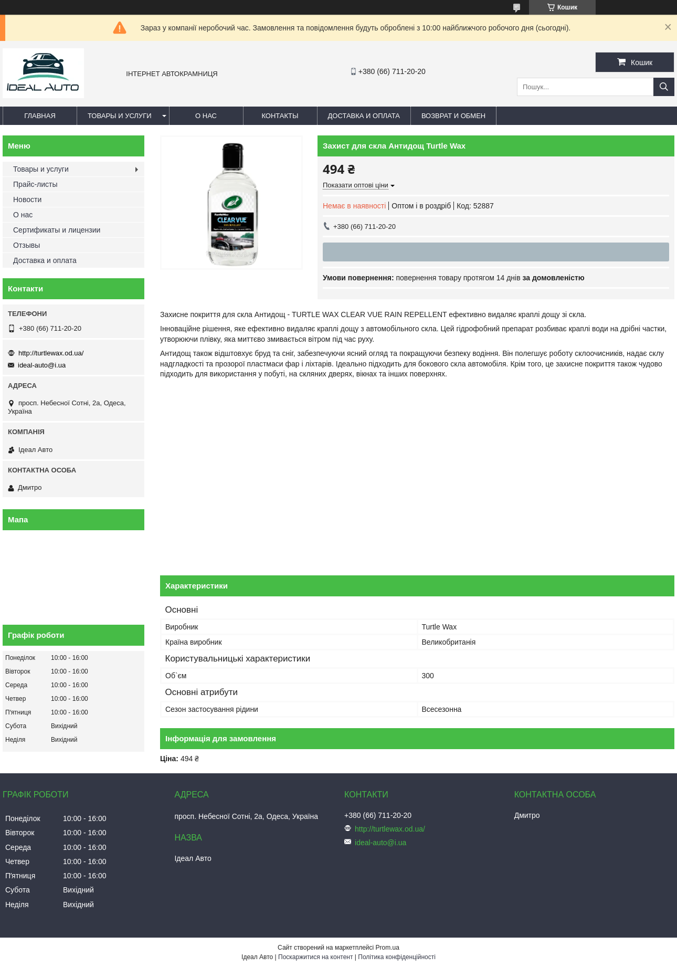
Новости (27, 199)
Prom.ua (387, 947)
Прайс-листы (35, 184)
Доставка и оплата (364, 116)
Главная (40, 116)
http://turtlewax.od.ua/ (50, 353)
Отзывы (26, 245)
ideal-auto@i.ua (42, 365)
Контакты (279, 116)
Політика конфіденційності (397, 957)
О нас (206, 116)
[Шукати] (663, 87)
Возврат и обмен (453, 116)
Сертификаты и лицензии (56, 230)
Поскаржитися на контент (315, 957)
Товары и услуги (120, 116)
